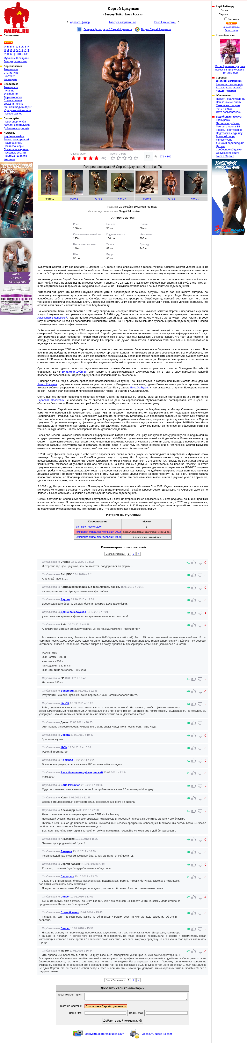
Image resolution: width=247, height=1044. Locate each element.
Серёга (65, 734)
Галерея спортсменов (122, 22)
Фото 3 (98, 198)
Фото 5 (147, 198)
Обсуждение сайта (227, 152)
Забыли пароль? (231, 27)
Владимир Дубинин (74, 371)
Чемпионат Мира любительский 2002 (98, 531)
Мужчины (9, 58)
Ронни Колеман (47, 384)
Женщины (22, 58)
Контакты (9, 159)
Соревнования (13, 100)
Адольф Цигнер (80, 22)
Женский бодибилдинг (17, 107)
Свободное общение (229, 149)
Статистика (11, 72)
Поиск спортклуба (15, 121)
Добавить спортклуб (16, 128)
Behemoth (67, 690)
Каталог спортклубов (17, 124)
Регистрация (231, 30)
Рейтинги (9, 75)
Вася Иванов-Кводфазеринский (82, 772)
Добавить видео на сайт (157, 1035)
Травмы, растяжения (229, 129)
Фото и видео (224, 108)
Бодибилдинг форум (228, 116)
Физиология (11, 93)
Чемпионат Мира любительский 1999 (98, 536)
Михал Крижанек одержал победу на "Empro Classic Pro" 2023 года (230, 56)
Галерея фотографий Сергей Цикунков (107, 29)
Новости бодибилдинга (230, 98)
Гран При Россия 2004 (88, 526)
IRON (64, 747)
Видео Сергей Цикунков (156, 29)
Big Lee (65, 599)
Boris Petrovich (70, 784)
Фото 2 (74, 198)
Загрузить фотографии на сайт (104, 1035)
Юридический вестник (17, 110)
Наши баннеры (13, 142)
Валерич (66, 851)
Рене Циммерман (165, 22)
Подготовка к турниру (229, 133)
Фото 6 (171, 198)
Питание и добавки (228, 123)
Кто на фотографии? (229, 87)
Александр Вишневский (52, 317)
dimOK (65, 703)
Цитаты (220, 146)
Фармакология (13, 97)
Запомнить (234, 19)
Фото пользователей (228, 111)
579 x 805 (165, 156)
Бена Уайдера (139, 387)
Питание (9, 90)
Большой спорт (225, 136)
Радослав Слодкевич (50, 400)
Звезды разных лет (15, 61)
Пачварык (67, 876)
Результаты (11, 69)
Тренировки (11, 87)
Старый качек (70, 912)
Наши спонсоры (13, 146)
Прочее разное (13, 113)
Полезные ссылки (15, 152)
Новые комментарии (228, 102)
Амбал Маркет (225, 156)
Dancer (65, 896)
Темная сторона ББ (228, 126)
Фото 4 (122, 198)
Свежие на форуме (228, 105)
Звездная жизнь (13, 103)
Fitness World (224, 139)
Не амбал (67, 759)
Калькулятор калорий (229, 84)
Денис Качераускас (73, 611)
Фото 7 (195, 198)
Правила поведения (16, 149)
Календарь (10, 79)
